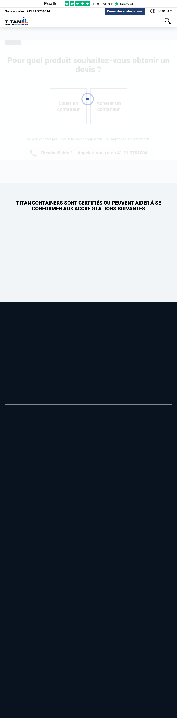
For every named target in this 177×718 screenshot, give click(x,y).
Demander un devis (121, 11)
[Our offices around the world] (161, 11)
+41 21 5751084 (27, 11)
